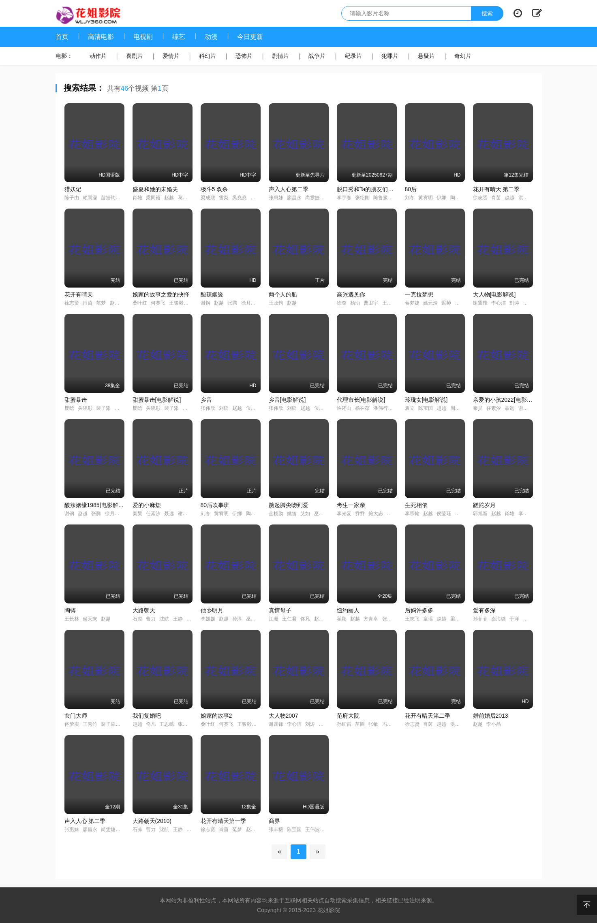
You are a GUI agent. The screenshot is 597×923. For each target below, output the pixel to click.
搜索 (487, 13)
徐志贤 (480, 197)
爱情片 (171, 56)
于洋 (514, 619)
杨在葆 (362, 408)
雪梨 (224, 197)
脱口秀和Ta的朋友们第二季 (371, 189)
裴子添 (103, 408)
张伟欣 (208, 408)
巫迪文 (321, 513)
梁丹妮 (457, 619)
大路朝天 (144, 610)
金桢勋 (276, 513)
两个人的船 (283, 294)
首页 (62, 36)
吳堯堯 (239, 197)
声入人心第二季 (288, 189)
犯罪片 (389, 56)
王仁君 (289, 619)
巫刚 (251, 619)
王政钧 (276, 303)
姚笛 (292, 513)
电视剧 (143, 36)
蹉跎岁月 (484, 505)
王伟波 (312, 829)
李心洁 (498, 303)
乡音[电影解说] (287, 399)
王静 (178, 619)
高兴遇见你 (351, 294)
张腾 (232, 303)
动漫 (211, 36)
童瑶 (428, 619)
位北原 (253, 408)
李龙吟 (525, 513)
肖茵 (496, 197)
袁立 (410, 408)
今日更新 (250, 36)
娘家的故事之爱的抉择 (161, 294)
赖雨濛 (90, 197)
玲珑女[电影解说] (426, 399)
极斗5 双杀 (214, 189)
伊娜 (441, 197)
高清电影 (101, 36)
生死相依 (416, 505)
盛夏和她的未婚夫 (155, 189)
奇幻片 (462, 56)
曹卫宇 (371, 303)
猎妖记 (72, 189)
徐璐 (342, 303)
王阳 (387, 303)
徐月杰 (248, 303)
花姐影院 (328, 910)
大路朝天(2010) (152, 821)
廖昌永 (294, 197)
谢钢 (205, 303)
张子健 (389, 619)
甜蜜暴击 (75, 399)
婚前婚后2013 (490, 715)
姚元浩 (430, 303)
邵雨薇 (122, 408)
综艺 (178, 36)
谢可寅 (525, 408)
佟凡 (305, 619)
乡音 (206, 399)
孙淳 (237, 619)
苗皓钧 (108, 197)
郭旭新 (480, 513)
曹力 (151, 619)
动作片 (98, 56)
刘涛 (514, 303)
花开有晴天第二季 (427, 715)
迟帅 (446, 303)
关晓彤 (85, 408)
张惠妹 (276, 197)
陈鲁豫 (380, 197)
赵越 (169, 197)
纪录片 (353, 56)
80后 (411, 189)
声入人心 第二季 (85, 821)
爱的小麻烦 (147, 505)
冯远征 (389, 724)
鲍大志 (375, 513)
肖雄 (137, 197)
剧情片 (280, 56)
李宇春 (344, 197)
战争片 (316, 56)
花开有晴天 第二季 (496, 189)
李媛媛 (208, 619)
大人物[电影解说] (494, 294)
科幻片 (207, 56)
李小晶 (493, 724)
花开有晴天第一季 (223, 821)
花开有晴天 (78, 294)
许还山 (344, 408)
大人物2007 (283, 715)
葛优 (183, 197)
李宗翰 (412, 513)
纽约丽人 (348, 610)
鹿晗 (69, 408)
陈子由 (71, 197)
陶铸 (70, 610)
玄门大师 (75, 715)
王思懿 (166, 724)
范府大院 (348, 715)
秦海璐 (498, 619)
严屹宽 (530, 303)
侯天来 (90, 619)
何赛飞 (158, 303)
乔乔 (360, 513)
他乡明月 (212, 610)
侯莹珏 (444, 513)
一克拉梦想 (419, 294)
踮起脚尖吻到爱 (288, 505)
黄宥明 (425, 197)
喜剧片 (134, 56)
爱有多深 (484, 610)
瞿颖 (342, 619)
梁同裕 (153, 197)
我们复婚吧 (147, 715)
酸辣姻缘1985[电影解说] (95, 505)
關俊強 (258, 197)
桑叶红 (140, 303)
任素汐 (493, 408)
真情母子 (280, 610)
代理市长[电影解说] (361, 399)
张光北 (185, 724)
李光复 (344, 513)
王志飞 (412, 619)
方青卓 (371, 619)
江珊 (273, 619)
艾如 (305, 513)
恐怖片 (243, 56)
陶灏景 (457, 197)
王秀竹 (90, 724)
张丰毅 (276, 829)
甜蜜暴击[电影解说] (157, 399)
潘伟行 (380, 408)
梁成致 (208, 197)
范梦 (101, 303)
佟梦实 (71, 724)
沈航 (164, 619)
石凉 (137, 619)
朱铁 (528, 619)
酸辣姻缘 (212, 294)
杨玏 (355, 303)
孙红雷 (344, 724)
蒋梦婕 (412, 303)
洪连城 (525, 197)
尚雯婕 (312, 197)
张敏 (373, 724)
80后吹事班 (215, 505)
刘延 (224, 408)
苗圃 (360, 724)
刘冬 (410, 197)
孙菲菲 (480, 619)
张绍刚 (362, 197)
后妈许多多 (419, 610)
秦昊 (478, 408)
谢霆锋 (480, 303)
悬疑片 (426, 56)
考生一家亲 (351, 505)
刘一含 (462, 303)
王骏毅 (176, 303)
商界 (274, 821)
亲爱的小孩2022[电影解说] (506, 399)
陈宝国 (425, 408)
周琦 (455, 408)
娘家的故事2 (216, 715)
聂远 (509, 408)
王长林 (71, 619)
